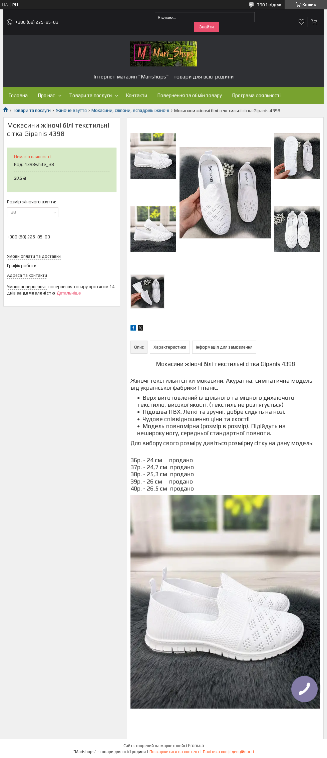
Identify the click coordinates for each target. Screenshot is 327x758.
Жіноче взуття (71, 110)
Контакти (136, 95)
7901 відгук (269, 4)
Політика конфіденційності (228, 751)
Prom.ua (196, 745)
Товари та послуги (90, 95)
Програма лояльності (256, 95)
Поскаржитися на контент (174, 751)
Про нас (46, 95)
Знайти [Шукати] (206, 26)
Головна (18, 95)
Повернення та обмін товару (189, 95)
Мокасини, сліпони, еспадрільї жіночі (130, 110)
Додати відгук (301, 22)
